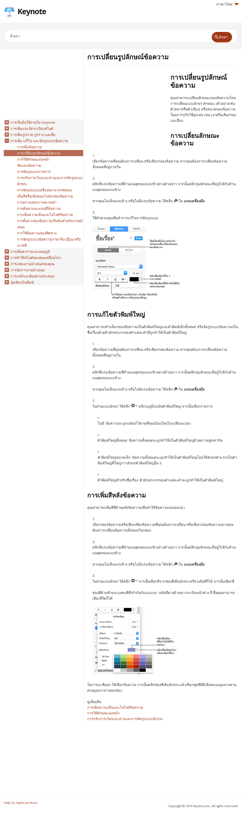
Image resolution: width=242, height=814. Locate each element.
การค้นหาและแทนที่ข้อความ (39, 208)
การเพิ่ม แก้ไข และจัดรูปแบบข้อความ (39, 140)
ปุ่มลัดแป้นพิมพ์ (22, 282)
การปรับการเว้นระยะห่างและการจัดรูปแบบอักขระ (125, 718)
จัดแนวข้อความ (29, 165)
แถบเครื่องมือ (194, 200)
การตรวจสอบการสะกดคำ (36, 202)
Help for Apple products (21, 803)
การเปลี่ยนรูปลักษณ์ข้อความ (38, 153)
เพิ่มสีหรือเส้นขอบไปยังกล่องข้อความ (45, 196)
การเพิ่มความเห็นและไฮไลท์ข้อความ (115, 707)
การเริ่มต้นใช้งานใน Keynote (32, 122)
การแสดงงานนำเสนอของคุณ (32, 263)
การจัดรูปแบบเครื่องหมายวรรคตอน (44, 190)
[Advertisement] (127, 106)
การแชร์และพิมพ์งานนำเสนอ (32, 276)
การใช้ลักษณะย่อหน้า (103, 713)
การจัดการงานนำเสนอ (27, 270)
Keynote (31, 11)
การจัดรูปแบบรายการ (34, 171)
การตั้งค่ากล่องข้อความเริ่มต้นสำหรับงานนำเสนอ (50, 223)
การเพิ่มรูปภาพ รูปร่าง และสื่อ (32, 134)
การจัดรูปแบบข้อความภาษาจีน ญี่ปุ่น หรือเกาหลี (49, 242)
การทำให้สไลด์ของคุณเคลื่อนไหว (35, 257)
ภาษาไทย (227, 4)
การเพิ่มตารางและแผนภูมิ (30, 251)
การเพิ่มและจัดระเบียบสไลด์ (31, 128)
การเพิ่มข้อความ (29, 147)
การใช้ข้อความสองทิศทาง (36, 233)
